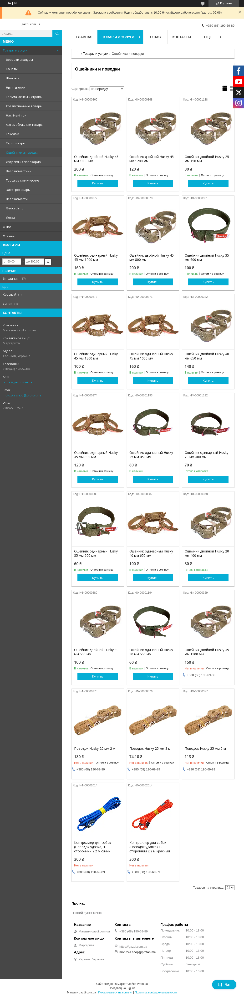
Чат (224, 984)
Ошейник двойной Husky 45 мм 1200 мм (151, 159)
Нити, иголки (15, 87)
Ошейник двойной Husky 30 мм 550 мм (96, 652)
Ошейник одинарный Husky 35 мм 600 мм (96, 553)
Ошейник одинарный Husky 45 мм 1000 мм (151, 356)
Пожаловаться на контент (115, 992)
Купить (97, 183)
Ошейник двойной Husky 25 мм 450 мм (207, 159)
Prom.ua (142, 984)
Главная (84, 37)
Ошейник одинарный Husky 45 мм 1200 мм (96, 257)
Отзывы (9, 236)
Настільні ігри (16, 115)
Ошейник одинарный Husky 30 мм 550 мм (151, 652)
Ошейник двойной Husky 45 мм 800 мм (151, 257)
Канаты (12, 69)
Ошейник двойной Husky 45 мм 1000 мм (96, 159)
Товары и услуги (15, 50)
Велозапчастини (18, 171)
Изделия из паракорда (23, 162)
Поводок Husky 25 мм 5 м (205, 748)
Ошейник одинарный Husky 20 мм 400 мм (206, 454)
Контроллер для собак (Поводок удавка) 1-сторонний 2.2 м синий (92, 846)
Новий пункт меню (87, 913)
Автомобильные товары (24, 124)
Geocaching (14, 208)
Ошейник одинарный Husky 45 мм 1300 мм (96, 356)
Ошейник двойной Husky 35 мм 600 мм (207, 257)
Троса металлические (22, 180)
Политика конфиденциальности (156, 992)
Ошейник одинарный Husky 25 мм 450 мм (151, 454)
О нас (7, 227)
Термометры (15, 143)
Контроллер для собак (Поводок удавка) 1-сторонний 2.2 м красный (149, 846)
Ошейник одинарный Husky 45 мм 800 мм (96, 454)
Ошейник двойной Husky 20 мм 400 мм (207, 553)
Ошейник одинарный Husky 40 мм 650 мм (151, 553)
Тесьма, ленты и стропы (24, 97)
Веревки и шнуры (19, 59)
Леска (10, 217)
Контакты (181, 37)
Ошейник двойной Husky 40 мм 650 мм (207, 356)
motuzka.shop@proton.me (22, 395)
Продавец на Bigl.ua (122, 988)
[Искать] (57, 33)
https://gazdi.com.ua (17, 382)
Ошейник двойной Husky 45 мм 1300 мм (207, 652)
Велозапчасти (17, 199)
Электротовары (18, 189)
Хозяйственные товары (24, 106)
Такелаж (12, 134)
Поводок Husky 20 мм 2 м (94, 748)
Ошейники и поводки (22, 152)
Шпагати (13, 78)
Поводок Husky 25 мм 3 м (150, 748)
